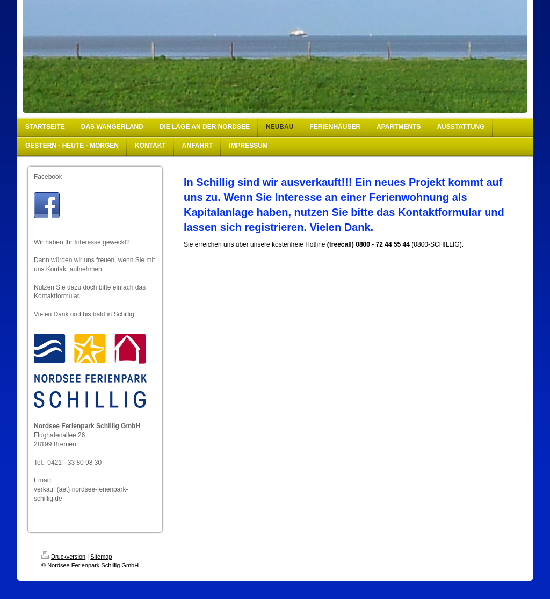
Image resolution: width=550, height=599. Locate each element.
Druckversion (63, 556)
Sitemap (101, 556)
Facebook (48, 177)
